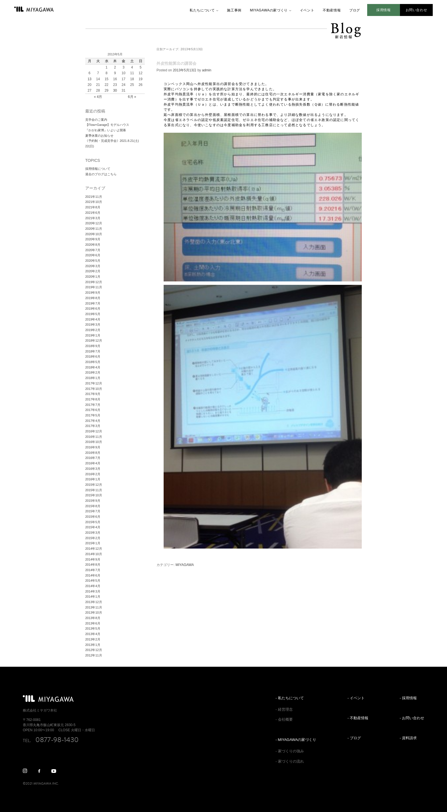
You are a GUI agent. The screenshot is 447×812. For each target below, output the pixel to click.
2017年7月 (92, 404)
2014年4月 (92, 586)
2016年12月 (93, 431)
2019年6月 (92, 308)
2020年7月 (92, 250)
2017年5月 (92, 415)
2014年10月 (93, 554)
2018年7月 (92, 351)
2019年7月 (92, 303)
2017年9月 (92, 394)
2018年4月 (92, 367)
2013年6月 (92, 623)
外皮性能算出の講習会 (176, 63)
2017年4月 (92, 420)
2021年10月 (93, 201)
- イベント (356, 698)
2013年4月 (92, 634)
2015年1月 (92, 543)
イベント (307, 10)
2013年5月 (92, 628)
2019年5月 (92, 314)
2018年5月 (92, 362)
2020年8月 (92, 244)
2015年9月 (92, 500)
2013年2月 (92, 639)
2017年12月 (93, 383)
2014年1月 (92, 596)
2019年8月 (92, 298)
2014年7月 (92, 570)
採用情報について (97, 168)
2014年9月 (92, 559)
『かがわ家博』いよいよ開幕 (105, 130)
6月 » (132, 97)
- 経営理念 (284, 709)
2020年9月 (92, 239)
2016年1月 (92, 479)
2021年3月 (92, 218)
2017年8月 (92, 399)
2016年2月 (92, 474)
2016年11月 (93, 436)
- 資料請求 (408, 738)
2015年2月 (92, 538)
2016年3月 (92, 468)
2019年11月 (93, 287)
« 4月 (98, 97)
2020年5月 (92, 260)
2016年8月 (92, 452)
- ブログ (354, 738)
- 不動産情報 (358, 718)
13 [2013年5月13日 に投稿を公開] (89, 79)
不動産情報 (332, 10)
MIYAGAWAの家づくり (269, 10)
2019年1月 (92, 335)
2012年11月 (93, 655)
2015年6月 (92, 516)
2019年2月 (92, 330)
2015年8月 (92, 506)
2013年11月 (93, 607)
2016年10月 (93, 442)
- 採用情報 (408, 698)
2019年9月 (92, 292)
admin (206, 70)
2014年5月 (92, 580)
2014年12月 (93, 548)
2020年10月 (93, 234)
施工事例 (234, 10)
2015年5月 (92, 522)
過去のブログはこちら (101, 174)
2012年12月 (93, 650)
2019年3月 (92, 324)
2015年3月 (92, 532)
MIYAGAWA (185, 565)
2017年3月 (92, 426)
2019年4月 (92, 319)
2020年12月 (93, 223)
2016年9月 (92, 447)
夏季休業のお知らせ (99, 135)
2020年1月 (92, 276)
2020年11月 (93, 228)
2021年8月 (92, 207)
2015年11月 (93, 490)
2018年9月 (92, 346)
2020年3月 (92, 266)
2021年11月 (93, 196)
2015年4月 (92, 527)
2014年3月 (92, 591)
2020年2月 (92, 271)
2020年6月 (92, 255)
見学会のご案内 (96, 119)
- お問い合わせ (412, 718)
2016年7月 (92, 458)
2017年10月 (93, 388)
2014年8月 (92, 564)
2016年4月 (92, 463)
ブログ (354, 10)
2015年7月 (92, 511)
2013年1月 (92, 644)
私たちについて (202, 10)
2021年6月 (92, 212)
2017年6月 (92, 410)
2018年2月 (92, 372)
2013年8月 (92, 618)
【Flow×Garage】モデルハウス (107, 124)
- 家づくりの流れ (290, 761)
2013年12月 (93, 602)
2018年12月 (93, 340)
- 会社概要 (284, 719)
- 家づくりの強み (290, 751)
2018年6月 (92, 356)
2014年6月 (92, 575)
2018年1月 (92, 378)
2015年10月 (93, 495)
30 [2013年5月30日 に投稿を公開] (115, 90)
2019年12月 (93, 282)
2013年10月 (93, 612)
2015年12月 (93, 484)
